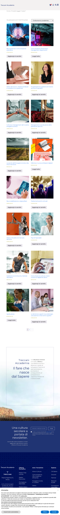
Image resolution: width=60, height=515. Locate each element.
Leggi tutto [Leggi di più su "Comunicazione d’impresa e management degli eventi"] (36, 56)
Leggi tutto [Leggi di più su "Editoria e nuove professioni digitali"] (36, 169)
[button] (55, 5)
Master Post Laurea (22, 473)
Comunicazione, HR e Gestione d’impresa (37, 476)
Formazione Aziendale (22, 483)
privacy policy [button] (32, 505)
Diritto (34, 485)
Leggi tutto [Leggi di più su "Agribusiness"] (11, 320)
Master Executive (22, 478)
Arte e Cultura (36, 471)
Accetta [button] (54, 512)
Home (8, 11)
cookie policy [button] (24, 496)
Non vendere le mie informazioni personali (11, 502)
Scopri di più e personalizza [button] (11, 512)
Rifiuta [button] (45, 512)
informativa (48, 431)
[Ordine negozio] (42, 20)
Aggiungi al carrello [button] (14, 56)
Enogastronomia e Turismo (37, 481)
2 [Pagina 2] (29, 329)
